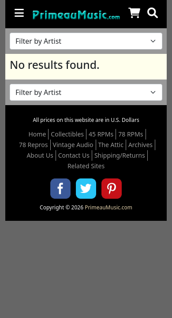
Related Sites (86, 166)
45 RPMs (101, 134)
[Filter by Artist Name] (86, 41)
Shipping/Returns (119, 155)
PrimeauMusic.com (108, 207)
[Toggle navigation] (19, 12)
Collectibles (67, 134)
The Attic (110, 144)
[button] (152, 13)
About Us (39, 155)
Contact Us (74, 155)
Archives (140, 144)
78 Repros (33, 144)
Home (37, 134)
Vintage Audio (73, 144)
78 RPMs (130, 134)
